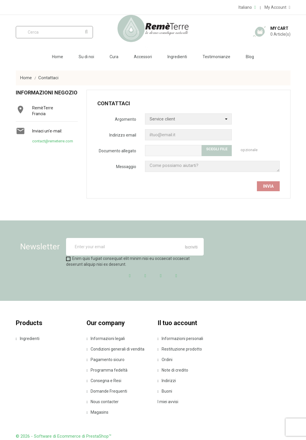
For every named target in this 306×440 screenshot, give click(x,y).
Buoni (165, 391)
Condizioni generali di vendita (115, 349)
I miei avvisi (168, 401)
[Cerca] (54, 32)
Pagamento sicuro (106, 359)
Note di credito (173, 370)
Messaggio (126, 166)
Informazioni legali (106, 338)
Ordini (165, 359)
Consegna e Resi (104, 380)
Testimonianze (216, 56)
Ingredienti (177, 56)
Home (57, 56)
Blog (250, 56)
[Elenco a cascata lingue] (247, 7)
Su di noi (86, 56)
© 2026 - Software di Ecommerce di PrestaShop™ (63, 436)
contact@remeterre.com (52, 141)
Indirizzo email (122, 135)
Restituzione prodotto (180, 349)
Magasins (97, 412)
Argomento (125, 119)
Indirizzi (167, 380)
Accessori (143, 56)
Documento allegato (117, 151)
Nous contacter (103, 401)
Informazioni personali (180, 338)
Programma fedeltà (107, 370)
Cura (114, 56)
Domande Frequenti (107, 391)
